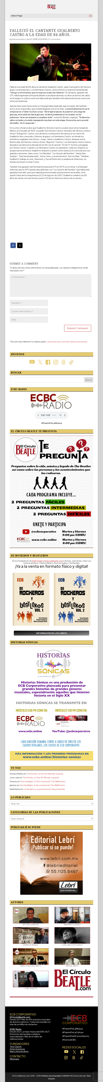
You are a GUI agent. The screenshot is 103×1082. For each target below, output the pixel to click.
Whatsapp (14, 1059)
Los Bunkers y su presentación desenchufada (44, 789)
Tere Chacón (16, 1046)
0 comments (55, 39)
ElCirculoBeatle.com (20, 1017)
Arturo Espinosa (17, 1049)
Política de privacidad (51, 1076)
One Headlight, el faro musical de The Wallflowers (43, 781)
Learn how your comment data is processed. (67, 341)
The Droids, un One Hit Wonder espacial (45, 773)
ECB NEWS (43, 39)
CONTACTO (67, 1076)
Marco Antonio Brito (19, 1051)
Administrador (18, 39)
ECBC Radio (15, 1029)
